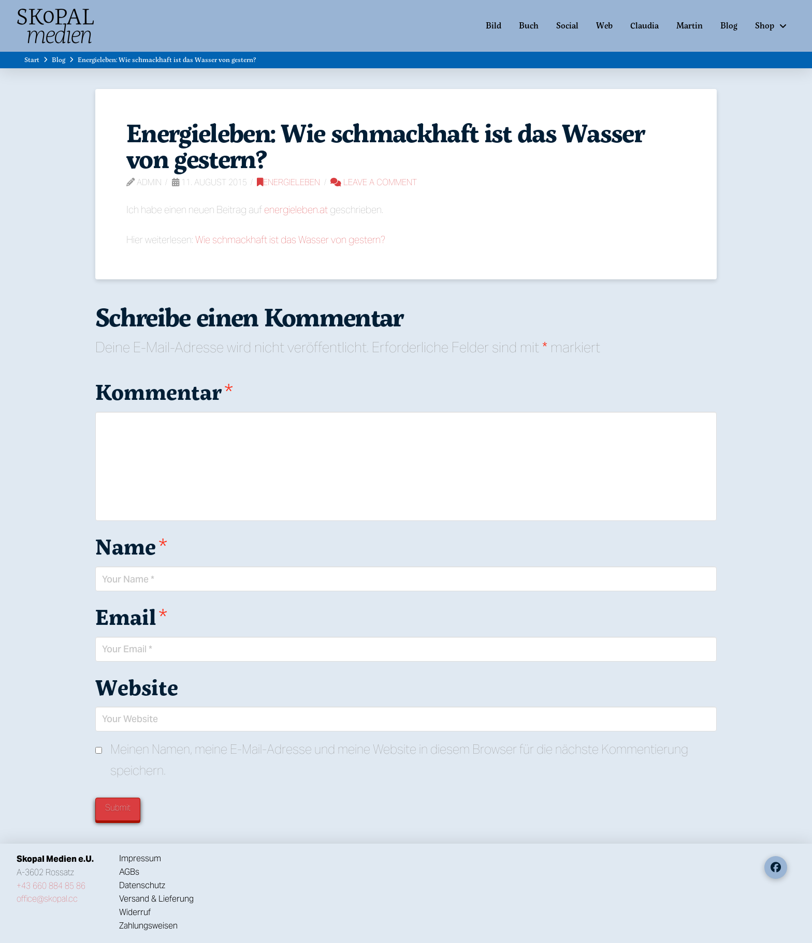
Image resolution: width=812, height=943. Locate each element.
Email (131, 616)
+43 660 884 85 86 (51, 885)
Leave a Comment (373, 182)
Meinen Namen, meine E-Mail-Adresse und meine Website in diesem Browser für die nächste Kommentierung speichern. (399, 760)
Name (131, 546)
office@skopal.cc (47, 898)
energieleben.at (296, 209)
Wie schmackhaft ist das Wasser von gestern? (290, 239)
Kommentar (164, 391)
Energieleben (288, 182)
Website (136, 686)
